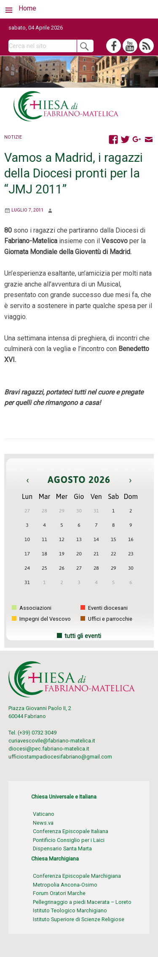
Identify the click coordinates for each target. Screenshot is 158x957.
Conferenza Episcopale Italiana (70, 831)
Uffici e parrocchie (106, 619)
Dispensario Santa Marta (62, 848)
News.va (43, 823)
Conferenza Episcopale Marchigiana (77, 876)
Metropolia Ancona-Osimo (65, 885)
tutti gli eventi (82, 636)
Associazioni (31, 608)
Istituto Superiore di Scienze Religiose (78, 919)
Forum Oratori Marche (59, 893)
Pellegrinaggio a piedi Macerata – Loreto (82, 902)
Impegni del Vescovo (41, 619)
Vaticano (43, 814)
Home (27, 8)
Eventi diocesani (104, 608)
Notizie (13, 137)
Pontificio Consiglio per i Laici (68, 840)
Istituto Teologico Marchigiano (70, 910)
